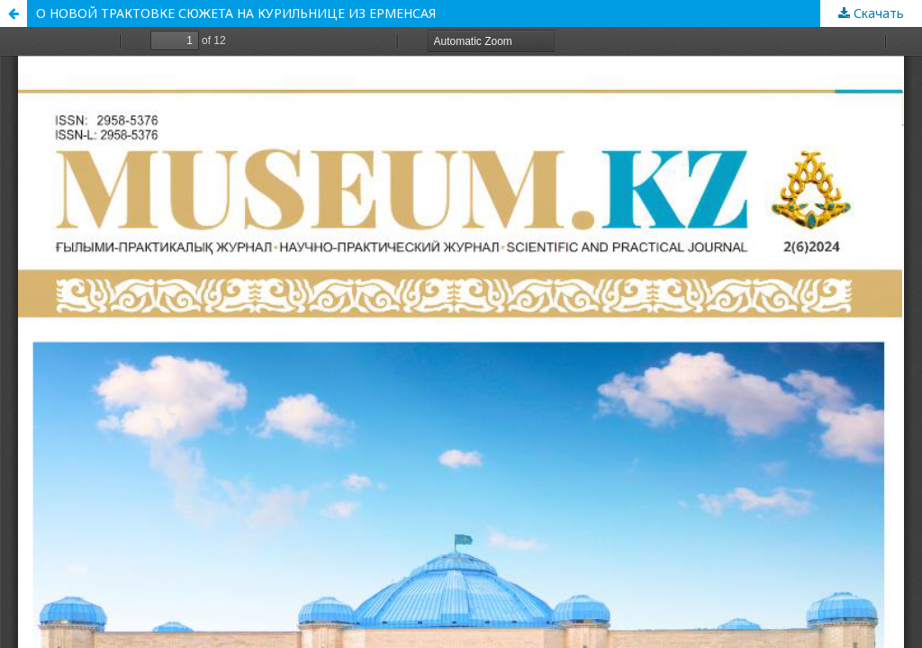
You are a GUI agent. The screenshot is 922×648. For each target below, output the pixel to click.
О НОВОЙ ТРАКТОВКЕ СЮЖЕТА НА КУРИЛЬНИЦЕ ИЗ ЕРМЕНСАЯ (236, 13)
